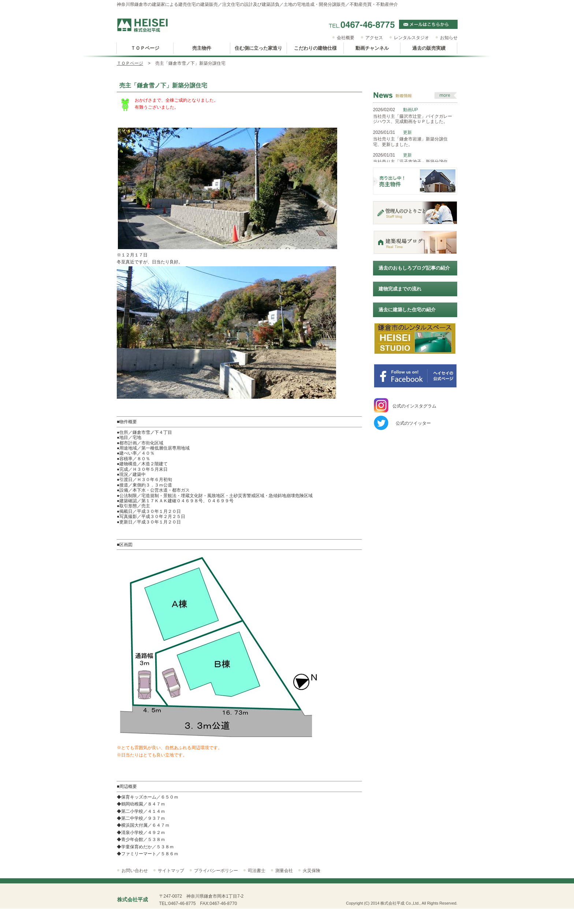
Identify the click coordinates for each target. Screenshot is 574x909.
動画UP (410, 109)
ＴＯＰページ (130, 63)
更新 (407, 132)
